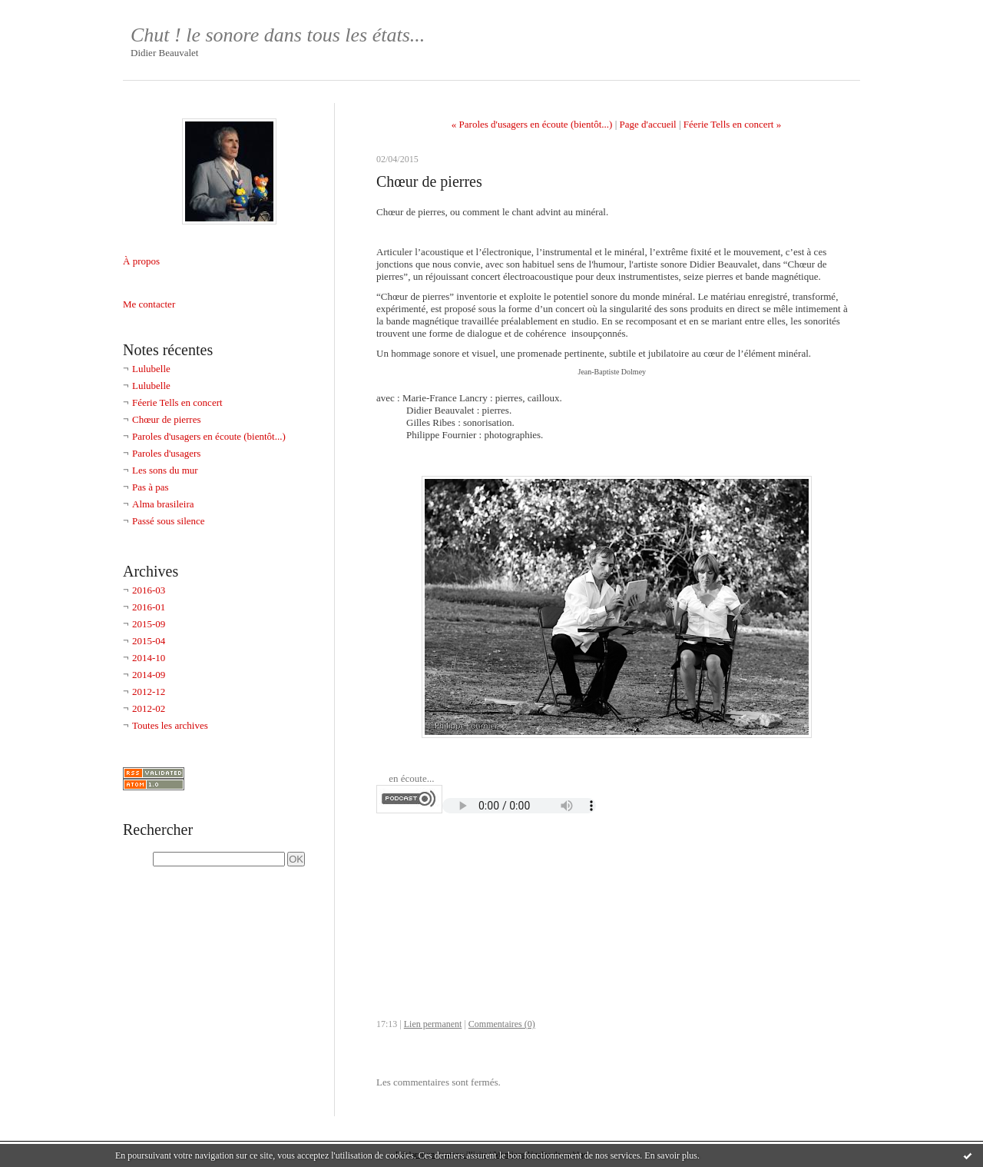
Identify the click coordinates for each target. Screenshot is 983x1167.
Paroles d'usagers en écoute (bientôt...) (209, 436)
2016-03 (148, 590)
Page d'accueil (648, 124)
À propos (141, 261)
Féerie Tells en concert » (732, 124)
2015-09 (148, 624)
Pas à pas (150, 487)
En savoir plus (670, 1155)
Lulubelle (151, 368)
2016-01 (148, 607)
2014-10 (148, 657)
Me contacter (149, 304)
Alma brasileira (163, 504)
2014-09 (148, 674)
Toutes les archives (170, 725)
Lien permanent (433, 1024)
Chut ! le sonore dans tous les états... (278, 35)
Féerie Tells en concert (177, 402)
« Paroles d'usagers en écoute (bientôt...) (532, 124)
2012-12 (148, 691)
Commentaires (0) (501, 1024)
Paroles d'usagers (166, 453)
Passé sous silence (168, 521)
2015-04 (148, 641)
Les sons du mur (165, 470)
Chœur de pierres (166, 419)
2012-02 (148, 708)
